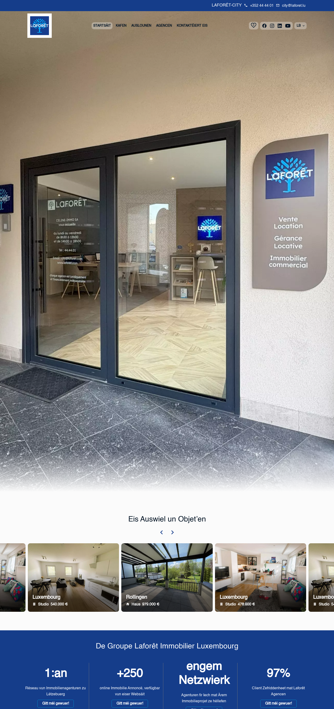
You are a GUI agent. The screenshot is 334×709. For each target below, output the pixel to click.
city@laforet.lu (293, 6)
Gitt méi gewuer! (55, 704)
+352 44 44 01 (262, 6)
